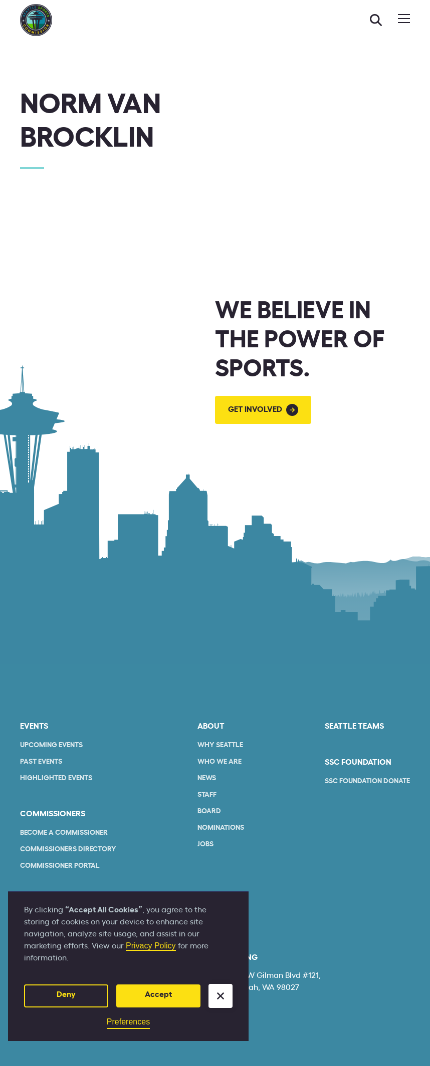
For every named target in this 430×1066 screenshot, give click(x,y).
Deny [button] (66, 994)
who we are (219, 761)
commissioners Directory (68, 849)
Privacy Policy (151, 945)
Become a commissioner (64, 832)
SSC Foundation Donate (367, 781)
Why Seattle (220, 745)
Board (209, 811)
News (206, 778)
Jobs (205, 844)
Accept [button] (158, 994)
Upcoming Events (51, 745)
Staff (207, 794)
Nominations (220, 827)
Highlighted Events (56, 778)
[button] (220, 996)
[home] (36, 20)
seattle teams (354, 726)
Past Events (41, 761)
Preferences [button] (128, 1021)
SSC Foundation (358, 762)
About (211, 726)
